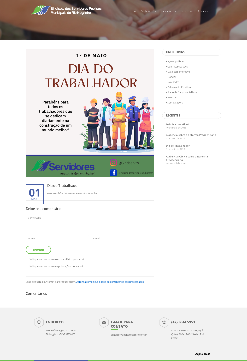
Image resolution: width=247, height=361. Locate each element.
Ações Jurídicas (175, 61)
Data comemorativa (178, 71)
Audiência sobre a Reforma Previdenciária (191, 135)
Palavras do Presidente (180, 87)
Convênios (168, 11)
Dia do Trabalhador (178, 145)
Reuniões (172, 97)
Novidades (173, 82)
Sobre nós (148, 11)
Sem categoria (175, 102)
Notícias (187, 11)
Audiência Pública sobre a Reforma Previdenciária (187, 158)
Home (131, 11)
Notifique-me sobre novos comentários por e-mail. (57, 259)
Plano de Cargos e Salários (182, 92)
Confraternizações (177, 66)
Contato (203, 11)
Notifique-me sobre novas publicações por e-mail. (56, 266)
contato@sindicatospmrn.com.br (129, 334)
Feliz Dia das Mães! (177, 124)
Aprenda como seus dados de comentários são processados (110, 281)
